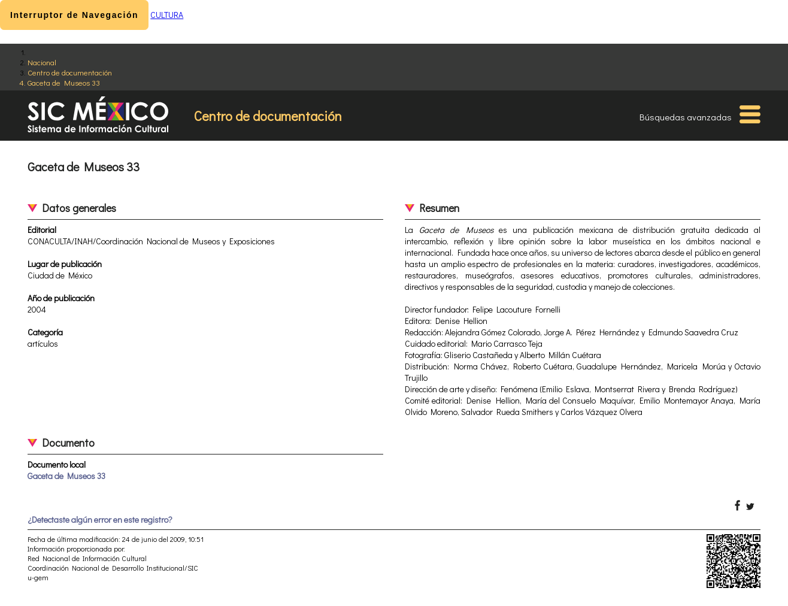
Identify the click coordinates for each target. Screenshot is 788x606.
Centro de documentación (70, 72)
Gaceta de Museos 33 (64, 82)
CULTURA (166, 14)
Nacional (42, 62)
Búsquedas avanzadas (686, 117)
